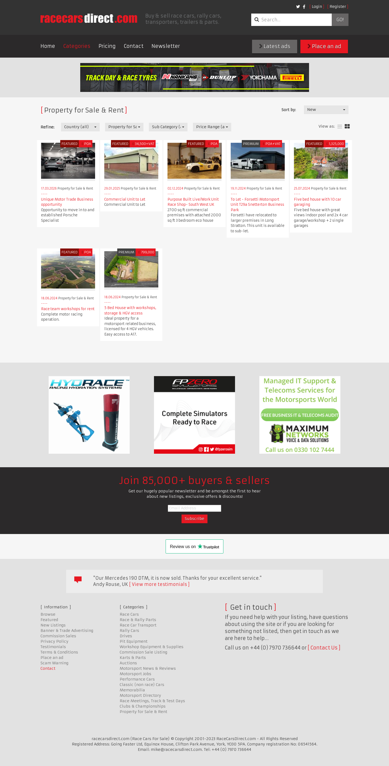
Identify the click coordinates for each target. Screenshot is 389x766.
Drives (126, 636)
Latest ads (274, 46)
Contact (133, 46)
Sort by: (288, 109)
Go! (340, 19)
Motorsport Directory (140, 695)
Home (48, 46)
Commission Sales (58, 636)
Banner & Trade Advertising (67, 630)
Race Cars (129, 614)
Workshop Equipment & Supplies (151, 646)
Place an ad (324, 46)
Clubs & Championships (143, 706)
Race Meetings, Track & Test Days (152, 700)
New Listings (53, 625)
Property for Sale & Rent (143, 711)
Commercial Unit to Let (124, 199)
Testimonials (53, 646)
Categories (76, 46)
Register (338, 6)
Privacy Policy (54, 641)
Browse (48, 614)
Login (317, 6)
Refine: (47, 127)
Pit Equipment (133, 641)
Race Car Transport (138, 625)
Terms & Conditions (59, 652)
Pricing (107, 46)
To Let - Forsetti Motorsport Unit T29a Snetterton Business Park (257, 204)
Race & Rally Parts (138, 619)
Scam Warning (54, 663)
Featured (49, 619)
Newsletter (166, 46)
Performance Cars (137, 679)
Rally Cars (129, 630)
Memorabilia (132, 690)
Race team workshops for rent (68, 309)
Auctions (128, 663)
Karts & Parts (133, 657)
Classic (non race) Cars (142, 684)
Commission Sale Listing (143, 652)
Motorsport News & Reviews (148, 668)
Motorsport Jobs (135, 673)
